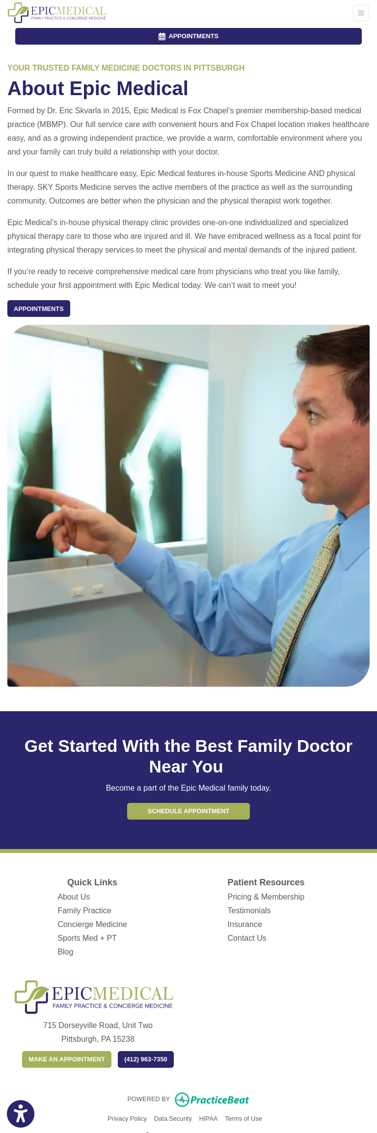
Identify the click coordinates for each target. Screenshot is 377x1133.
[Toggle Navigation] (361, 13)
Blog (65, 952)
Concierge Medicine (92, 924)
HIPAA (208, 1117)
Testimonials (249, 910)
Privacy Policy (127, 1117)
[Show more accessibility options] (20, 1114)
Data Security (173, 1117)
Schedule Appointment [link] (189, 811)
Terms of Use (243, 1117)
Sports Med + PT (87, 938)
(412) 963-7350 (145, 1059)
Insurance (245, 924)
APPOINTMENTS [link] (188, 36)
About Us (73, 897)
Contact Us (247, 938)
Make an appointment (66, 1059)
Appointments (39, 308)
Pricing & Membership (266, 897)
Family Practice (84, 910)
